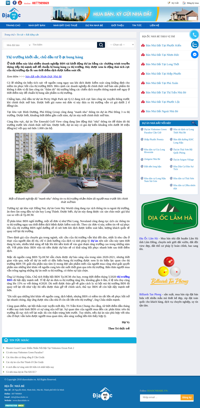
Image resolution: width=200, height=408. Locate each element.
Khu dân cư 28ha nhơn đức (184, 187)
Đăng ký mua (193, 3)
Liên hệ (154, 25)
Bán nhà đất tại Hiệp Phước (161, 73)
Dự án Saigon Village (184, 159)
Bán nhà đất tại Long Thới (160, 64)
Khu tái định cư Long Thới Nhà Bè (184, 131)
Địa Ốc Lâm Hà (148, 238)
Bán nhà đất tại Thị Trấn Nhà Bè (163, 92)
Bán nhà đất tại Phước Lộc (160, 101)
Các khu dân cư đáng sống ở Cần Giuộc (25, 357)
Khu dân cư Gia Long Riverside (154, 151)
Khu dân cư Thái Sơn (184, 178)
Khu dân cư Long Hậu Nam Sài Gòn (155, 179)
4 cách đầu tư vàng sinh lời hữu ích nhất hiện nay (30, 367)
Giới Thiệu (117, 25)
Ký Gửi (175, 3)
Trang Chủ (13, 25)
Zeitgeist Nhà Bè (152, 159)
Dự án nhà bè (94, 25)
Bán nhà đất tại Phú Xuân (159, 83)
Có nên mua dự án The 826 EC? (21, 372)
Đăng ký (186, 397)
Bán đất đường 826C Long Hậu (184, 141)
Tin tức (136, 25)
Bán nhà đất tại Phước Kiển (161, 45)
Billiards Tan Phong (150, 294)
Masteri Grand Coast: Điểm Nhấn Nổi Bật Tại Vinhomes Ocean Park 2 (40, 348)
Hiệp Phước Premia (154, 139)
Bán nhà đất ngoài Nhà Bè (159, 111)
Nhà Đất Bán (36, 25)
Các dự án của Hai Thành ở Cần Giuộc (25, 362)
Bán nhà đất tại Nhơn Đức (160, 54)
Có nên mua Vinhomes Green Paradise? (24, 352)
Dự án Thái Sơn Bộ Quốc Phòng (183, 151)
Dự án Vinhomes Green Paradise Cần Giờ (155, 131)
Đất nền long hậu (152, 166)
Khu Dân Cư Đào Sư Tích (184, 167)
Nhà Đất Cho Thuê (65, 25)
